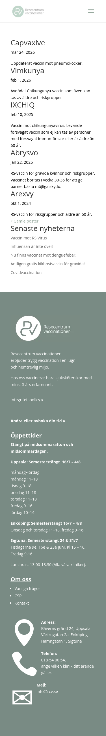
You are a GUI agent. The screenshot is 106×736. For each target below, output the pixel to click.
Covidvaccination (26, 272)
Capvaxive (28, 42)
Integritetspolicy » (27, 399)
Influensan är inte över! (32, 246)
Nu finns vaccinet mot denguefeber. (44, 255)
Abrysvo (24, 152)
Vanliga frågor (27, 588)
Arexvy (22, 194)
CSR (18, 595)
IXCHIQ (23, 105)
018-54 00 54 (53, 660)
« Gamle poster (25, 221)
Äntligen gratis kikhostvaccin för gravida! (48, 263)
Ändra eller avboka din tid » (38, 420)
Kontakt (22, 603)
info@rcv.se (47, 691)
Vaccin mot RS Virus (29, 238)
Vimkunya (27, 70)
